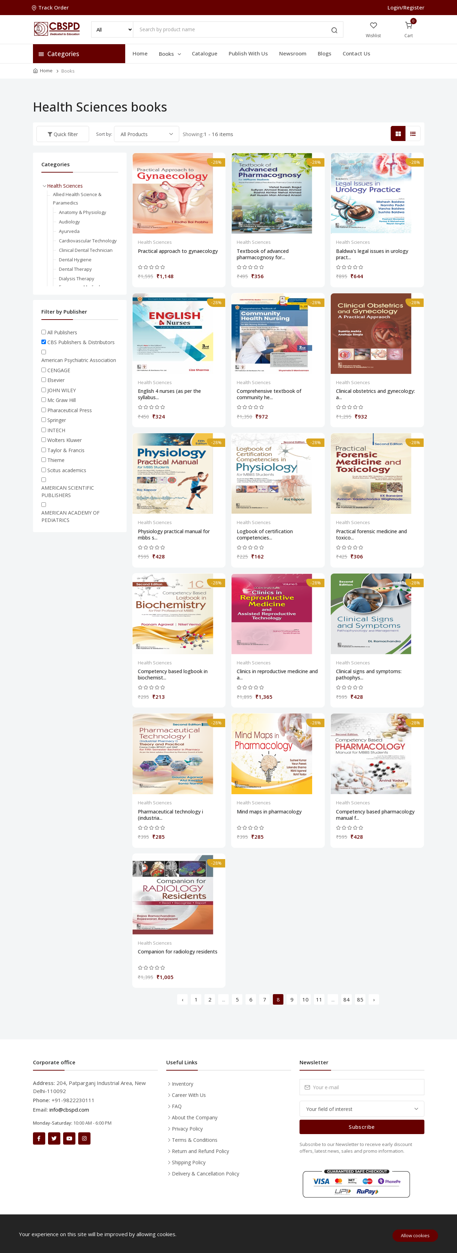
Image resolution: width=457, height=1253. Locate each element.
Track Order (51, 7)
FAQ (177, 1106)
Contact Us (356, 53)
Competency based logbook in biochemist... (173, 674)
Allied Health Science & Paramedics (77, 198)
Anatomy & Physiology (82, 212)
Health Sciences (155, 242)
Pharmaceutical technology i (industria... (170, 815)
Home (140, 53)
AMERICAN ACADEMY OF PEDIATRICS (70, 516)
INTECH (56, 430)
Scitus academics (66, 470)
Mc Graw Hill (61, 400)
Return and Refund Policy (200, 1151)
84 (346, 999)
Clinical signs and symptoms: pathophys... (369, 674)
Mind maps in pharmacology (269, 812)
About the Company (194, 1117)
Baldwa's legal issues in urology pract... (372, 254)
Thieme (56, 460)
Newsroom (293, 53)
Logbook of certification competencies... (265, 534)
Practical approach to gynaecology (178, 251)
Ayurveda (69, 231)
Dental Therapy (75, 269)
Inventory (182, 1083)
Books (170, 53)
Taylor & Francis (66, 450)
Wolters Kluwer (64, 440)
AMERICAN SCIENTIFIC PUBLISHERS (67, 491)
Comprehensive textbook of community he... (269, 394)
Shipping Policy (189, 1162)
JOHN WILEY (61, 390)
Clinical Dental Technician (86, 250)
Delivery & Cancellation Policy (205, 1173)
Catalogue (204, 53)
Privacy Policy (187, 1128)
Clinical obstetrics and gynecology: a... (375, 394)
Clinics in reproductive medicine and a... (277, 674)
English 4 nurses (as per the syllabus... (169, 394)
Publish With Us (248, 53)
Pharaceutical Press (69, 410)
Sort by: (104, 134)
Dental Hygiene (75, 259)
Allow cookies (415, 1235)
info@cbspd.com (69, 1109)
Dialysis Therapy (76, 278)
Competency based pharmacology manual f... (375, 815)
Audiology (69, 222)
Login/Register (406, 7)
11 (319, 999)
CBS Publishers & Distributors (81, 342)
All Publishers (62, 332)
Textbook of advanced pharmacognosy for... (263, 254)
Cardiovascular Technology (88, 240)
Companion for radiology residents (177, 952)
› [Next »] (374, 999)
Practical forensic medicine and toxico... (371, 534)
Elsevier (56, 380)
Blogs (324, 53)
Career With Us (189, 1095)
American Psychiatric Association (78, 360)
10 (305, 999)
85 (360, 999)
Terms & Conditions (194, 1140)
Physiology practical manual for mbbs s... (174, 534)
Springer (56, 420)
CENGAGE (58, 370)
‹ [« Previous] (182, 999)
